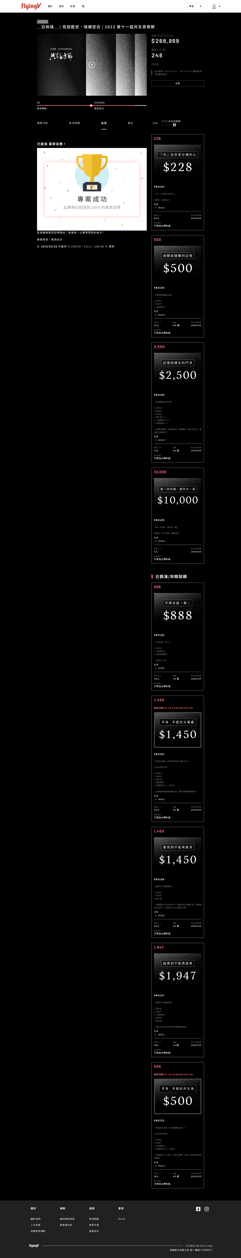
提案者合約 (66, 1224)
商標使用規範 (38, 1231)
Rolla (121, 1218)
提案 (61, 6)
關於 (50, 6)
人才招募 (36, 1224)
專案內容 (42, 123)
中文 (195, 6)
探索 (72, 6)
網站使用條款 (67, 1218)
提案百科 (94, 1231)
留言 (130, 123)
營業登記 (166, 124)
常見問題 (74, 123)
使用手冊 (94, 1224)
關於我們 (36, 1218)
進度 (104, 123)
